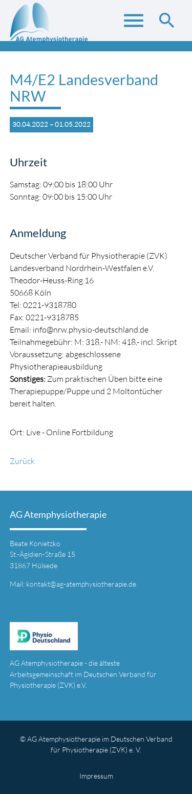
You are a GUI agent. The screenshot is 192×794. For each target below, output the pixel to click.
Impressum (96, 775)
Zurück (22, 461)
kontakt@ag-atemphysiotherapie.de (81, 583)
